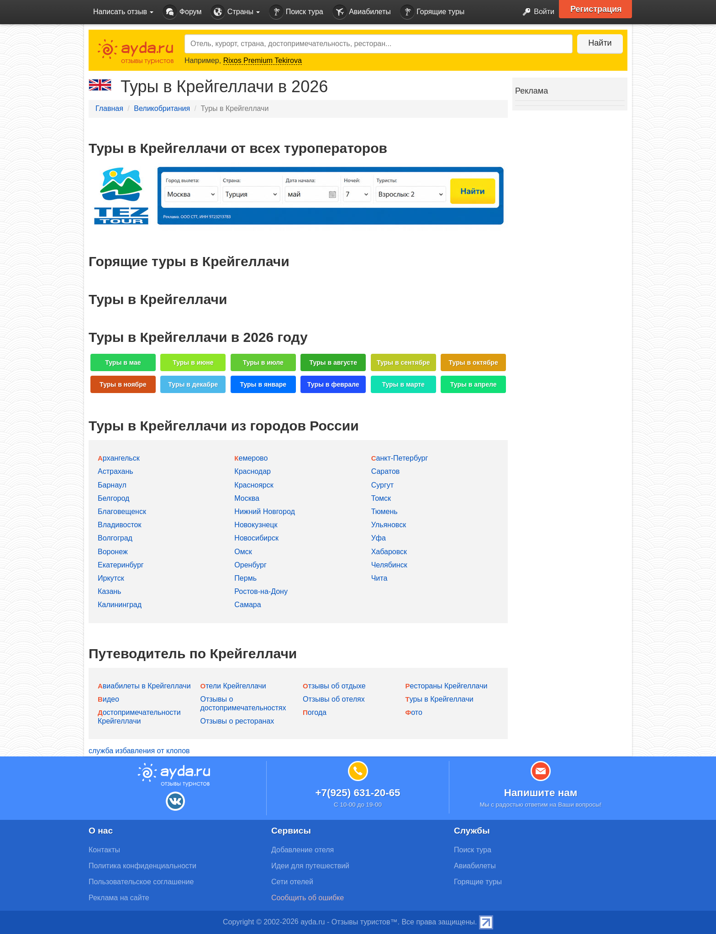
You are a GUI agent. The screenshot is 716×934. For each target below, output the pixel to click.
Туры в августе (333, 362)
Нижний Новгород (264, 511)
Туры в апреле (473, 384)
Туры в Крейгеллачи (439, 699)
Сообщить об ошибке (307, 898)
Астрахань (115, 471)
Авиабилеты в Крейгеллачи (144, 686)
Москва (246, 498)
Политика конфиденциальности (142, 866)
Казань (109, 591)
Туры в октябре (473, 362)
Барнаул (112, 485)
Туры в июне (193, 362)
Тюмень (384, 511)
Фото (413, 712)
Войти (535, 12)
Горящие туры (432, 12)
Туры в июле (263, 362)
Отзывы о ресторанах (237, 721)
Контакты (104, 850)
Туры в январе (263, 384)
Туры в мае (123, 362)
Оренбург (250, 565)
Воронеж (113, 552)
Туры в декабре (193, 384)
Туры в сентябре (403, 362)
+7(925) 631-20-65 (357, 792)
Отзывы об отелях (334, 699)
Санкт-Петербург (399, 458)
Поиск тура (296, 12)
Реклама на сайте (119, 898)
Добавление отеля (302, 850)
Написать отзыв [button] (123, 12)
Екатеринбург (121, 565)
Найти (599, 42)
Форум (182, 12)
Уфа (378, 538)
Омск (243, 552)
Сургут (382, 485)
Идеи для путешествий (310, 866)
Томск (381, 498)
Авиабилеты (361, 12)
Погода (314, 712)
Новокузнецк (255, 525)
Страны (235, 12)
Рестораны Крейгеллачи (446, 686)
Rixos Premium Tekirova (262, 60)
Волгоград (115, 538)
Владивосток (119, 525)
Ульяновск (388, 525)
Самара (247, 605)
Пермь (245, 578)
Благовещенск (122, 511)
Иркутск (111, 578)
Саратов (385, 471)
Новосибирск (256, 538)
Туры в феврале (333, 384)
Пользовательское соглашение (141, 882)
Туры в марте (403, 384)
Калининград (120, 605)
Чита (379, 578)
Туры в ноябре (123, 384)
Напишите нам (541, 792)
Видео (108, 699)
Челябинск (389, 565)
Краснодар (252, 471)
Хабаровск (389, 552)
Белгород (113, 498)
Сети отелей (292, 882)
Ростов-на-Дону (261, 591)
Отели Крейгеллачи (233, 686)
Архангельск (119, 458)
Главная (109, 108)
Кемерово (251, 458)
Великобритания (162, 108)
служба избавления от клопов (139, 751)
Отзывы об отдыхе (334, 686)
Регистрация (596, 9)
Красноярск (253, 485)
